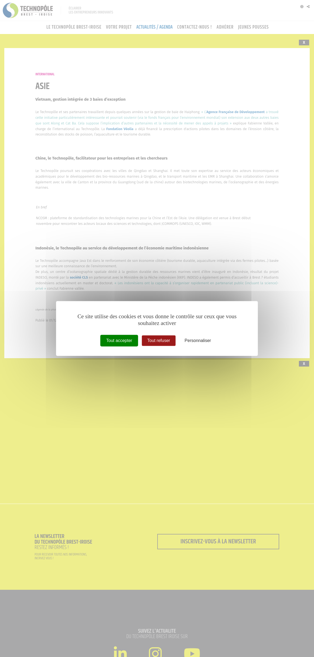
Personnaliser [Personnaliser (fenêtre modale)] (198, 340)
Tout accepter (119, 340)
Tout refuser (158, 340)
